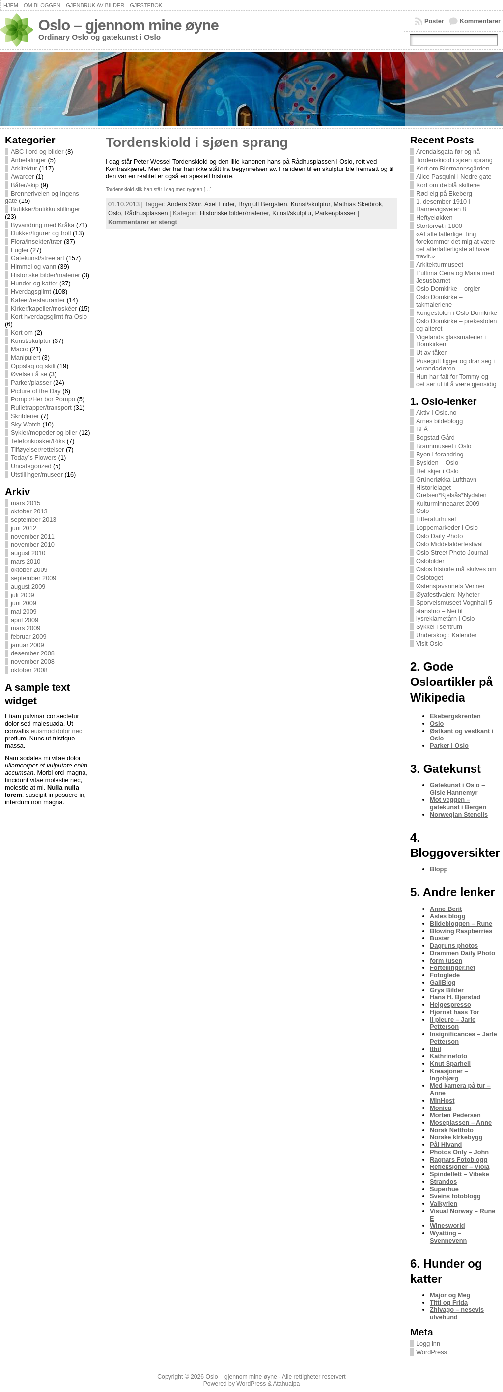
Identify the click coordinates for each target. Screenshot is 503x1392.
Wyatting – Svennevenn (448, 1236)
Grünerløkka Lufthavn (446, 479)
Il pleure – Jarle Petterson (452, 1023)
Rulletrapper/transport (41, 407)
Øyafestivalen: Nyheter (447, 594)
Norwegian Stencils (459, 814)
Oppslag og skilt (33, 365)
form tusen (446, 960)
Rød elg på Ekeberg (444, 193)
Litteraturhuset (436, 519)
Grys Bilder (447, 990)
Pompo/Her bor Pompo (43, 399)
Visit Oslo (429, 643)
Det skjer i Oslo (437, 471)
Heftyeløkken (434, 217)
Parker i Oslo (449, 745)
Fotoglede (445, 975)
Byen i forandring (440, 454)
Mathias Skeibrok (358, 204)
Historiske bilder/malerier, (236, 213)
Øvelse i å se (29, 374)
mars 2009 (25, 628)
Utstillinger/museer (37, 474)
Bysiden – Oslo (437, 462)
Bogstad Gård (435, 437)
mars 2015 (25, 503)
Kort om (22, 332)
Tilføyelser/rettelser (37, 449)
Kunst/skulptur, (293, 213)
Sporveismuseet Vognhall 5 (454, 602)
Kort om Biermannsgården (452, 168)
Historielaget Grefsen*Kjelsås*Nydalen (451, 491)
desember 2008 (33, 653)
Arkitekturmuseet (439, 264)
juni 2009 (23, 603)
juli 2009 (22, 594)
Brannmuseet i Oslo (443, 446)
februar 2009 (29, 636)
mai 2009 (24, 611)
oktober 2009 (29, 569)
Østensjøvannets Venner (450, 586)
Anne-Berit (446, 908)
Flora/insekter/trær (36, 241)
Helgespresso (450, 1004)
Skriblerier (25, 416)
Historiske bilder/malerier (45, 275)
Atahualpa (286, 1383)
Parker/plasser (31, 382)
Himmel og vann (33, 266)
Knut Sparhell (450, 1063)
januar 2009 (27, 645)
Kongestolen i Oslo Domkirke (456, 312)
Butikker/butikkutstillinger (45, 209)
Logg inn (428, 1343)
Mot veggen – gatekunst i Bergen (458, 803)
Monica (440, 1107)
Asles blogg (448, 916)
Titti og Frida (449, 1302)
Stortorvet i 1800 (439, 225)
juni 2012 (23, 528)
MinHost (442, 1100)
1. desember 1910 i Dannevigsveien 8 (443, 205)
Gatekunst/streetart (37, 258)
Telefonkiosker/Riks (38, 441)
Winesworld (447, 1225)
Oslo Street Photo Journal (452, 552)
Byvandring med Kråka (42, 224)
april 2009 (24, 620)
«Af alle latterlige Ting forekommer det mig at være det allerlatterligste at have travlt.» (455, 245)
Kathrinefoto (448, 1056)
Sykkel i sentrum (439, 626)
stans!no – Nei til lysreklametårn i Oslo (445, 614)
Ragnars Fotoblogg (458, 1159)
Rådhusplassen (146, 213)
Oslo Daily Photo (439, 536)
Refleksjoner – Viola (459, 1166)
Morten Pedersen (455, 1115)
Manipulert (25, 357)
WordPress (431, 1352)
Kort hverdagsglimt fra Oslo (49, 316)
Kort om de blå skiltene (448, 185)
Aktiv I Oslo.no (436, 412)
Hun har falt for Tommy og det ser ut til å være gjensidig (456, 380)
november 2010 (33, 544)
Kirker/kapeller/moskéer (44, 308)
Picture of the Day (36, 391)
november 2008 (33, 661)
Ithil (435, 1048)
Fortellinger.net (452, 967)
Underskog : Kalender (446, 635)
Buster (440, 938)
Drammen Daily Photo (462, 953)
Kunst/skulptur (31, 340)
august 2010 (28, 553)
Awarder (22, 176)
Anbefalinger (28, 160)
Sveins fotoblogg (455, 1196)
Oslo (114, 213)
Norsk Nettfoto (452, 1130)
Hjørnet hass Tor (454, 1012)
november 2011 (33, 536)
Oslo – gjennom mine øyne (128, 25)
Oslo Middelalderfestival (449, 544)
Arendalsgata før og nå (448, 151)
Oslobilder (430, 561)
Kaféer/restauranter (38, 300)
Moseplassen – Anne (461, 1122)
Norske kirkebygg (456, 1137)
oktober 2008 (29, 670)
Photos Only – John (459, 1152)
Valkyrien (443, 1203)
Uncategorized (31, 466)
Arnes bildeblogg (439, 421)
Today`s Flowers (33, 457)
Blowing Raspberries (461, 931)
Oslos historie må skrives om (456, 569)
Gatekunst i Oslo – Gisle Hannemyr (457, 788)
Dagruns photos (454, 945)
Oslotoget (429, 577)
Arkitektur (24, 168)
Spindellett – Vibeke (459, 1174)
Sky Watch (26, 424)
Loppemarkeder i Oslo (447, 527)
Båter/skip (25, 185)
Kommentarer (480, 21)
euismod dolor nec (57, 731)
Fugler (19, 250)
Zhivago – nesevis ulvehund (457, 1313)
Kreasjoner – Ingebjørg (449, 1074)
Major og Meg (450, 1295)
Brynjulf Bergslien (262, 204)
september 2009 (33, 578)
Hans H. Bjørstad (455, 997)
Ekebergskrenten (455, 716)
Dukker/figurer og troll (41, 233)
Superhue (444, 1189)
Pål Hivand (446, 1144)
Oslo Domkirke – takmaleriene (439, 300)
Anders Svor (184, 204)
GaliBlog (443, 982)
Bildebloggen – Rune (461, 923)
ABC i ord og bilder (37, 151)
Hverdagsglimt (31, 291)
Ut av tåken (432, 352)
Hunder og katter (34, 283)
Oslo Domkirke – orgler (448, 288)
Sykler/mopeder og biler (44, 432)
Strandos (443, 1181)
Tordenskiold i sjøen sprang (197, 142)
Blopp (438, 869)
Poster (434, 21)
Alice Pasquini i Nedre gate (454, 176)
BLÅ (422, 429)
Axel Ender (219, 204)
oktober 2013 (29, 511)
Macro (19, 349)
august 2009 (28, 586)
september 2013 (33, 519)
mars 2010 (25, 561)
